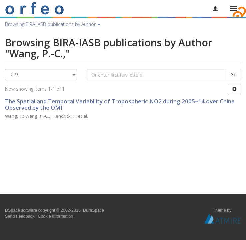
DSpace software (21, 210)
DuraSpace (93, 210)
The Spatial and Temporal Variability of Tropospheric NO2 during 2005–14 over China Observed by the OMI (120, 104)
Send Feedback (19, 216)
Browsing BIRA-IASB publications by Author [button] (52, 24)
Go (233, 74)
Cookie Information (55, 216)
